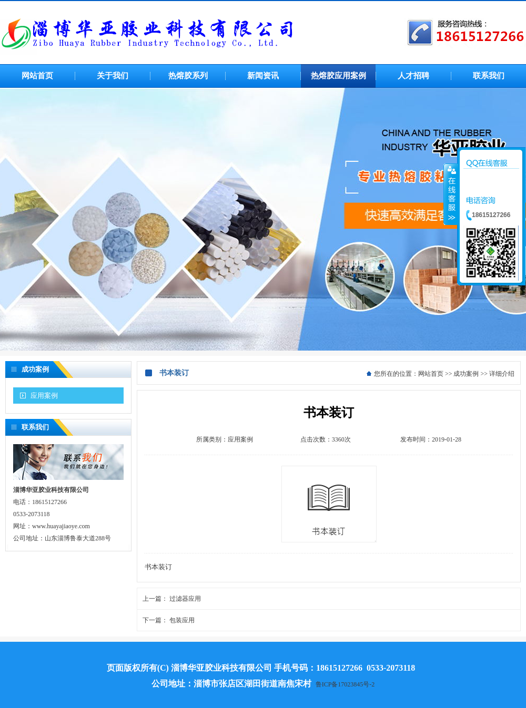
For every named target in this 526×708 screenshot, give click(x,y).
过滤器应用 (185, 598)
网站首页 (430, 373)
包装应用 (182, 620)
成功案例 (466, 373)
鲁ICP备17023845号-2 (345, 684)
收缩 (450, 194)
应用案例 (44, 395)
